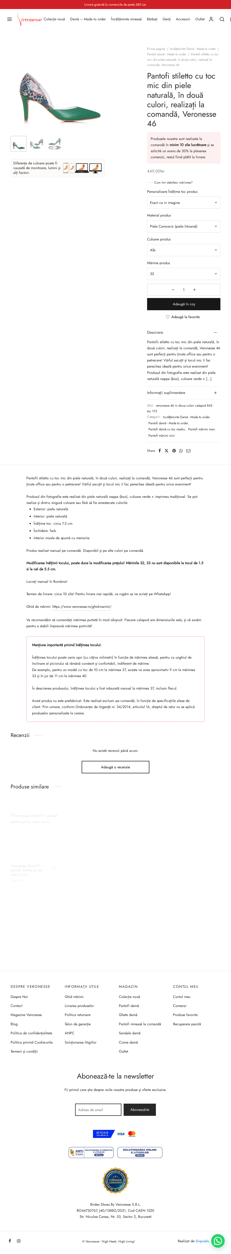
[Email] (188, 451)
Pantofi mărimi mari (201, 429)
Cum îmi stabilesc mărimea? (173, 182)
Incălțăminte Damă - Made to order (193, 49)
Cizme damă (128, 1042)
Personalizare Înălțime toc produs (172, 191)
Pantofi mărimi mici (161, 435)
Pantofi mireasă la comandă (140, 1024)
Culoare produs (159, 239)
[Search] (222, 19)
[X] (166, 451)
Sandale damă (130, 1033)
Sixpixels (202, 1241)
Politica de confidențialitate (31, 1033)
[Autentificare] (211, 19)
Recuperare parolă (187, 1024)
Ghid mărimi (74, 996)
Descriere (155, 332)
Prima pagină (156, 49)
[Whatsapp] (181, 451)
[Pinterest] (174, 451)
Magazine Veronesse (26, 1014)
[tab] (183, 332)
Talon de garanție (78, 1024)
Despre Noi (19, 996)
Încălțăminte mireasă (126, 19)
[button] (218, 1241)
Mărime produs (158, 263)
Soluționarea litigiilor (80, 1042)
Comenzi (179, 1005)
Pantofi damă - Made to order (166, 54)
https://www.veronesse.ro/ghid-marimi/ (81, 606)
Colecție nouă (54, 19)
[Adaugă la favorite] (183, 317)
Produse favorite (185, 1014)
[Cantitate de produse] (183, 289)
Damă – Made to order (88, 19)
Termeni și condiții (24, 1051)
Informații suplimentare (166, 393)
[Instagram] (18, 1241)
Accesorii (183, 19)
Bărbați (152, 19)
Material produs (159, 215)
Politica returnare (77, 1014)
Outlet (200, 19)
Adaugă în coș (184, 304)
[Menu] (9, 19)
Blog (14, 1024)
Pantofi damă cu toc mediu (166, 429)
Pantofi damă (129, 1005)
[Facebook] (160, 451)
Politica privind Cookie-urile (32, 1042)
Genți (167, 19)
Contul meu (181, 996)
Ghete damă (128, 1014)
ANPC (69, 1033)
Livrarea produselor (79, 1005)
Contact (16, 1005)
